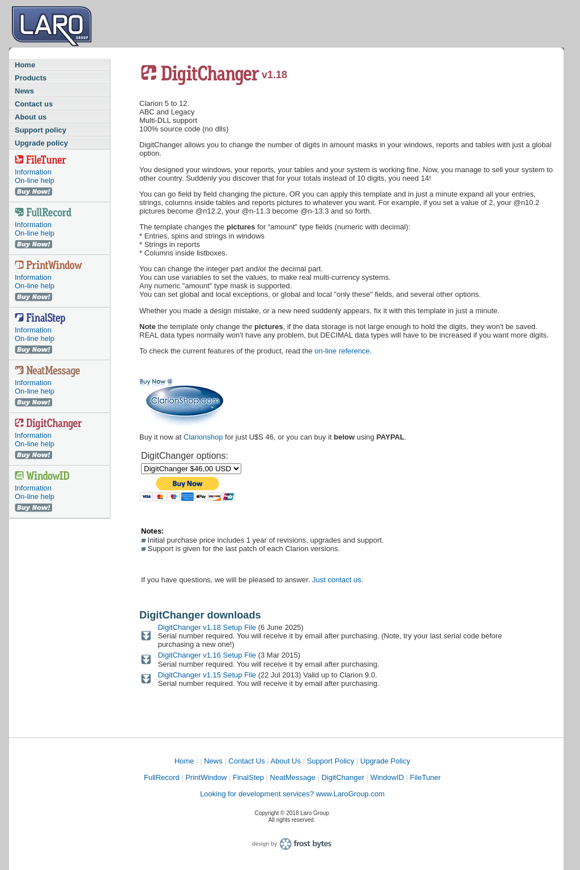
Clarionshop (203, 437)
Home (25, 65)
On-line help (34, 180)
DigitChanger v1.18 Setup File (208, 627)
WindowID (387, 777)
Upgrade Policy (385, 761)
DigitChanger (342, 777)
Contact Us (246, 761)
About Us (286, 761)
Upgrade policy (41, 143)
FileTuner (425, 777)
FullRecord (162, 777)
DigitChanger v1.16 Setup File (208, 655)
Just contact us (336, 579)
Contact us (34, 104)
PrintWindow (206, 777)
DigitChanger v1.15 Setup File (208, 675)
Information (33, 172)
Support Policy (331, 761)
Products (30, 78)
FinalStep (248, 777)
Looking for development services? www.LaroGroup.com (292, 794)
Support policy (40, 130)
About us (30, 117)
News (24, 91)
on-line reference (342, 351)
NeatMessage (292, 777)
